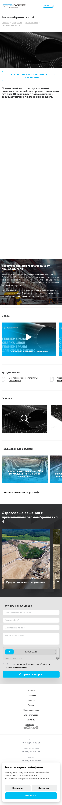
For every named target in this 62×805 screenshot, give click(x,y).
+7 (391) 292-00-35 (31, 751)
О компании (31, 695)
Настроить (17, 788)
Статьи (31, 705)
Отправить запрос (31, 674)
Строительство (31, 715)
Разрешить (31, 795)
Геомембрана (31, 22)
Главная (5, 22)
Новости (31, 700)
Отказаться (44, 788)
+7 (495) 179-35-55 (31, 743)
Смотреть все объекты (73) (17, 492)
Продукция (17, 22)
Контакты (31, 720)
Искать (51, 5)
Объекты (31, 690)
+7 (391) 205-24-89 (31, 760)
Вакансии (29, 724)
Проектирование (31, 710)
